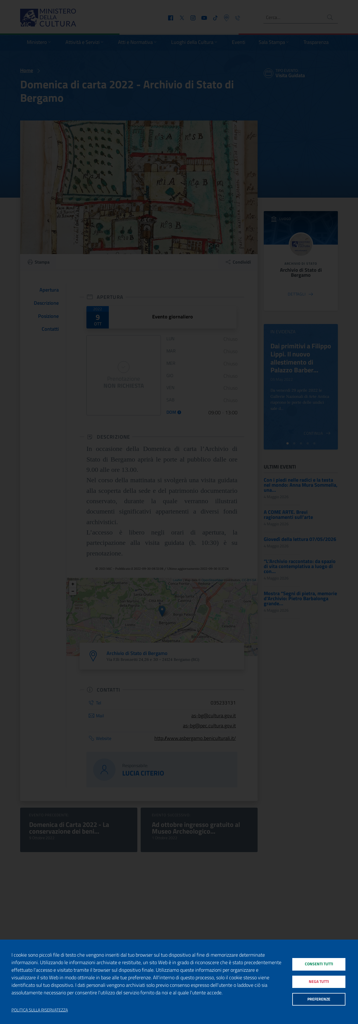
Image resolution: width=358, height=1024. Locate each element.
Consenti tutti (319, 963)
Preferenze (319, 1000)
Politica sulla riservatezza (39, 1010)
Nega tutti (318, 981)
